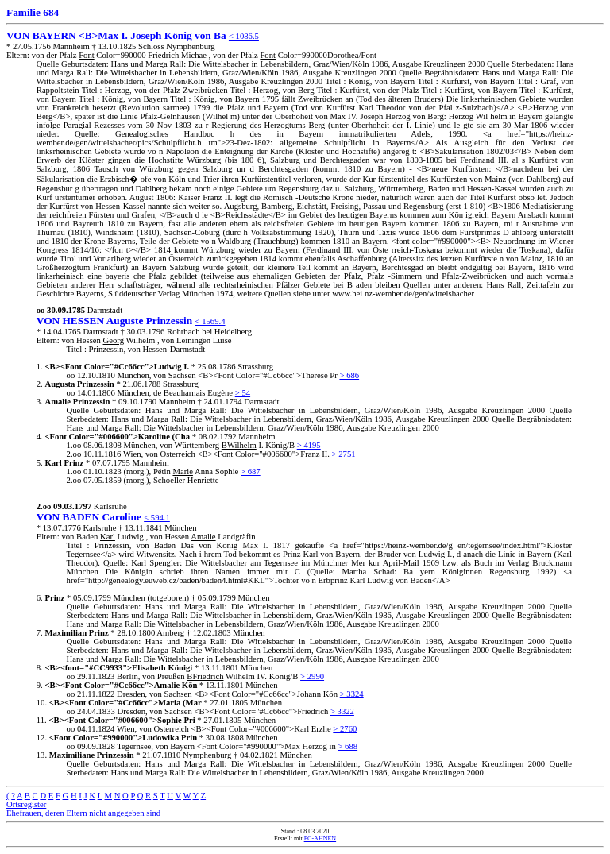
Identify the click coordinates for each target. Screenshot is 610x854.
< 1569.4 (210, 321)
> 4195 (309, 445)
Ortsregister (26, 804)
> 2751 (344, 454)
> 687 (251, 471)
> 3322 (342, 711)
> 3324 (352, 694)
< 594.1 (157, 517)
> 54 (242, 392)
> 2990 (312, 676)
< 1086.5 (244, 36)
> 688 (347, 746)
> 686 (349, 375)
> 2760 (345, 729)
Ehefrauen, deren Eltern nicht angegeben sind (83, 813)
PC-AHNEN (320, 838)
